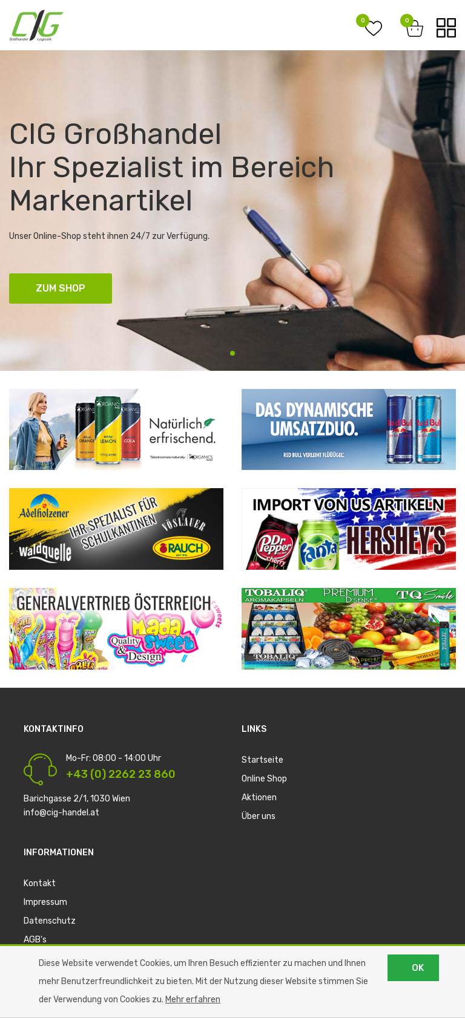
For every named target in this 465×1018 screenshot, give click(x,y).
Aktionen (259, 797)
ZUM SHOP (60, 288)
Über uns (258, 816)
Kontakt (40, 883)
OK (418, 967)
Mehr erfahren (192, 999)
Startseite (262, 760)
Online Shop (264, 779)
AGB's (35, 940)
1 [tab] (232, 353)
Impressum (45, 902)
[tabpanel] (232, 210)
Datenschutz (50, 921)
